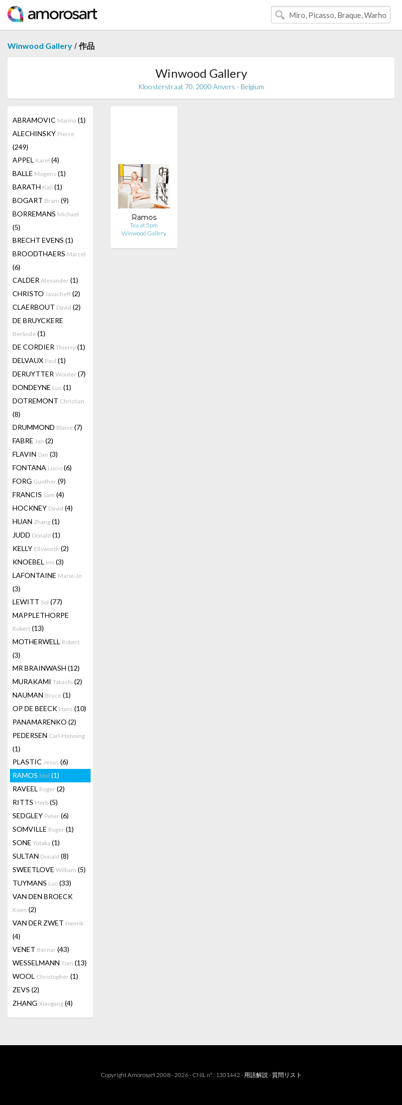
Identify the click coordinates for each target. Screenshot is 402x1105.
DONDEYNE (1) (41, 387)
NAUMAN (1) (41, 695)
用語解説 (256, 1075)
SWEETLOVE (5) (49, 869)
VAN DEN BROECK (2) (42, 903)
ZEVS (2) (25, 989)
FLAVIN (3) (35, 454)
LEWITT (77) (37, 601)
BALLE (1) (39, 173)
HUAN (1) (36, 521)
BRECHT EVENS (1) (42, 240)
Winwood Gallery (39, 45)
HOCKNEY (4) (42, 508)
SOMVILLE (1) (43, 829)
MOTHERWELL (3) (46, 648)
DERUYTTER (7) (49, 373)
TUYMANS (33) (41, 883)
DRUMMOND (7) (47, 427)
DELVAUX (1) (39, 360)
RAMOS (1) (35, 775)
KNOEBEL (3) (38, 561)
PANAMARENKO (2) (44, 722)
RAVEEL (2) (38, 788)
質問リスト (287, 1075)
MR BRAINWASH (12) (46, 668)
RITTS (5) (35, 802)
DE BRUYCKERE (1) (37, 327)
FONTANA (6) (42, 467)
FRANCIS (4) (38, 494)
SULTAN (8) (40, 856)
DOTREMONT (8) (48, 407)
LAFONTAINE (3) (47, 582)
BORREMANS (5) (45, 220)
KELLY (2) (40, 548)
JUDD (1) (36, 535)
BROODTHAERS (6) (49, 260)
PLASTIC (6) (40, 761)
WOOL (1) (45, 976)
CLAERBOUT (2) (46, 307)
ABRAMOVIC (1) (49, 120)
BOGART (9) (40, 200)
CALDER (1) (45, 280)
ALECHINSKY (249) (43, 140)
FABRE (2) (32, 440)
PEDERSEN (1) (48, 742)
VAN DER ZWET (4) (48, 929)
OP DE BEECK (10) (49, 708)
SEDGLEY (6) (40, 815)
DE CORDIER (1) (48, 347)
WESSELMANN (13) (49, 962)
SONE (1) (36, 842)
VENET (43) (40, 949)
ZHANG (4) (42, 1003)
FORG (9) (39, 481)
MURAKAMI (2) (47, 681)
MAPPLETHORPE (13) (40, 621)
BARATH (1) (37, 187)
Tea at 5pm (144, 225)
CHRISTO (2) (46, 293)
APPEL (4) (35, 160)
